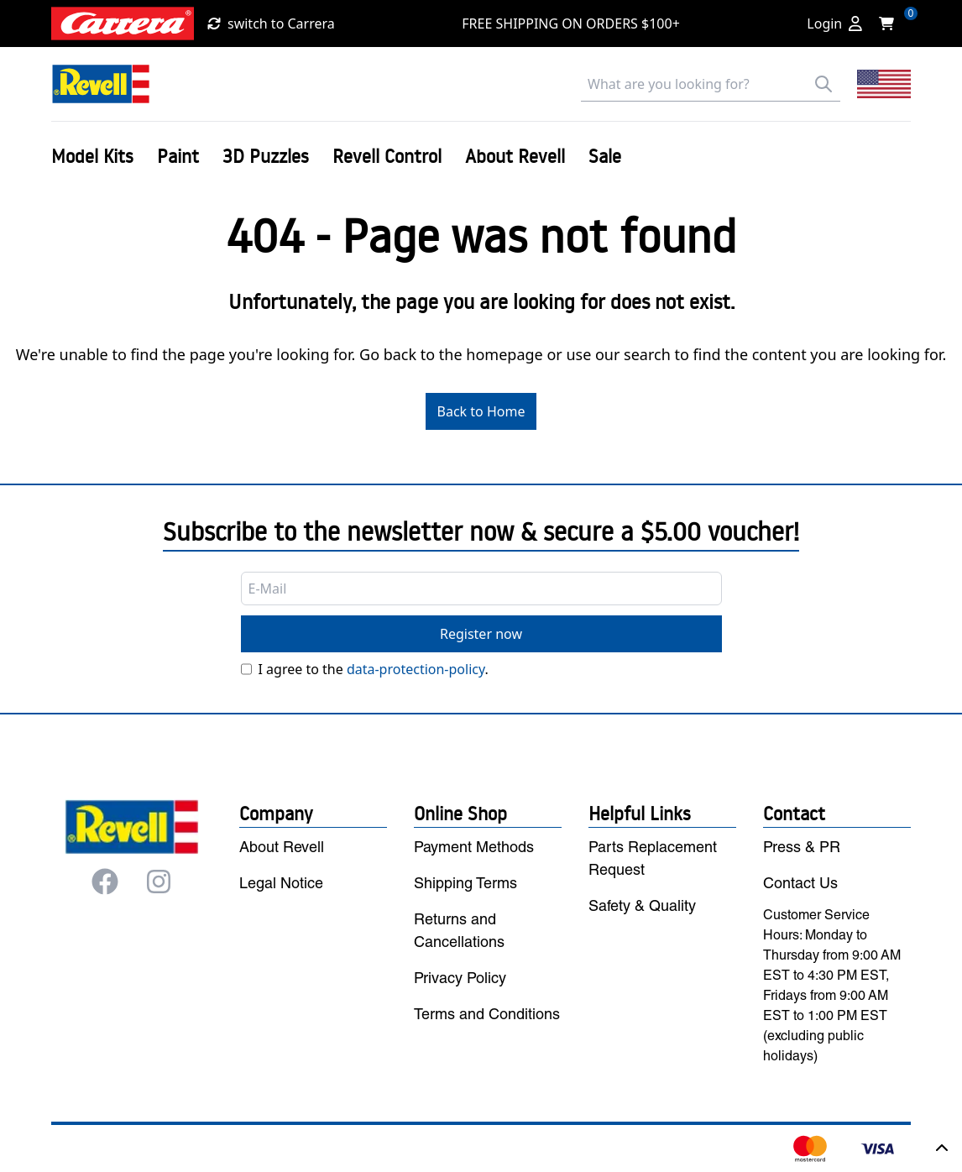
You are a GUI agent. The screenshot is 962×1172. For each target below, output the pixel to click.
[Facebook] (104, 881)
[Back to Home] (100, 83)
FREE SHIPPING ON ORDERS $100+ (571, 23)
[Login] (834, 23)
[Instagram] (158, 881)
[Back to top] (942, 1148)
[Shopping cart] (891, 23)
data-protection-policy (416, 669)
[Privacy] (246, 669)
